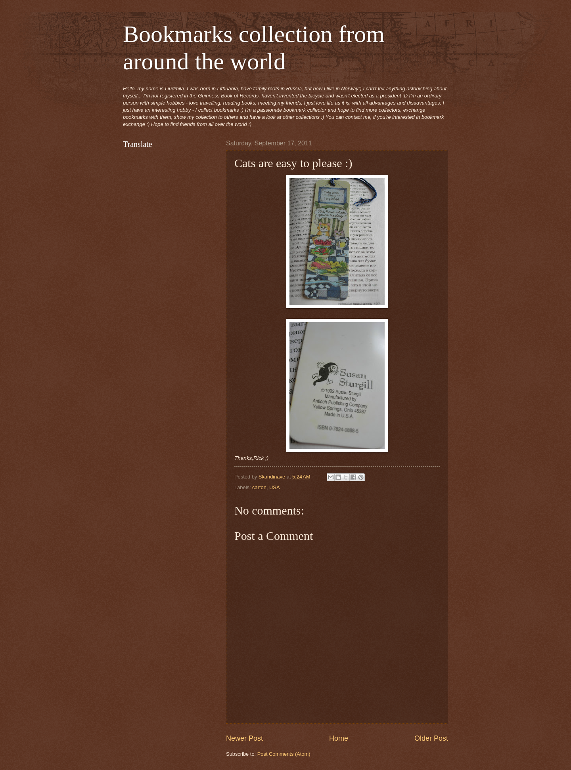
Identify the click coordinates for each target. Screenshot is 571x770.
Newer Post (244, 738)
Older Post (431, 738)
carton (259, 487)
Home (338, 738)
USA (274, 487)
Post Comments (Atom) (283, 754)
